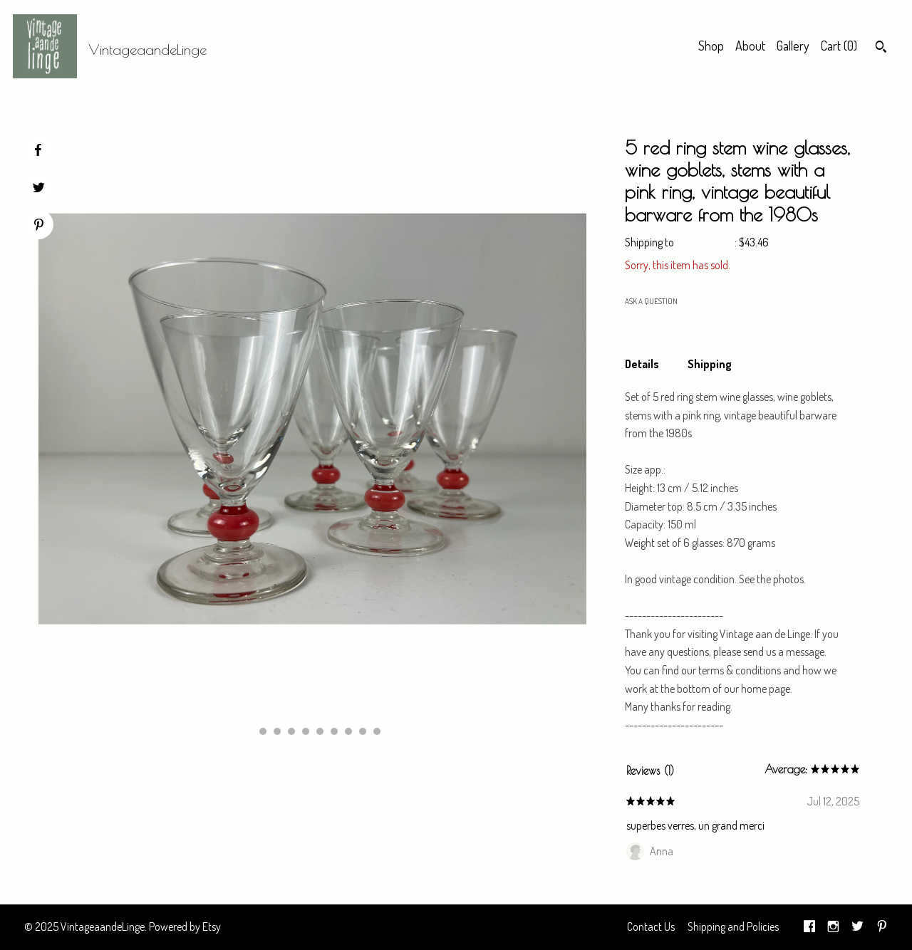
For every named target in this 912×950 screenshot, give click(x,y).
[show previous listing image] (221, 733)
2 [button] (262, 731)
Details (642, 364)
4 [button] (291, 731)
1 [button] (248, 731)
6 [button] (319, 731)
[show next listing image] (405, 733)
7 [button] (334, 731)
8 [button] (348, 731)
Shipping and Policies (733, 926)
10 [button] (376, 731)
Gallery (793, 45)
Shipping (710, 364)
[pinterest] (882, 927)
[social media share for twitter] (39, 189)
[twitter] (857, 927)
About (750, 45)
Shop (711, 45)
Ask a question (651, 301)
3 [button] (277, 731)
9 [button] (362, 731)
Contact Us (651, 926)
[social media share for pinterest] (39, 226)
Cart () (839, 45)
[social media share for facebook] (37, 150)
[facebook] (809, 927)
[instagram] (833, 927)
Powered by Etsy (185, 926)
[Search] (881, 48)
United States (705, 242)
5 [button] (305, 731)
